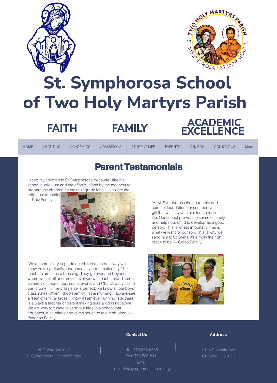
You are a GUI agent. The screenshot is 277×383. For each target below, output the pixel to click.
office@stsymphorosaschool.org (142, 368)
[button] (51, 147)
